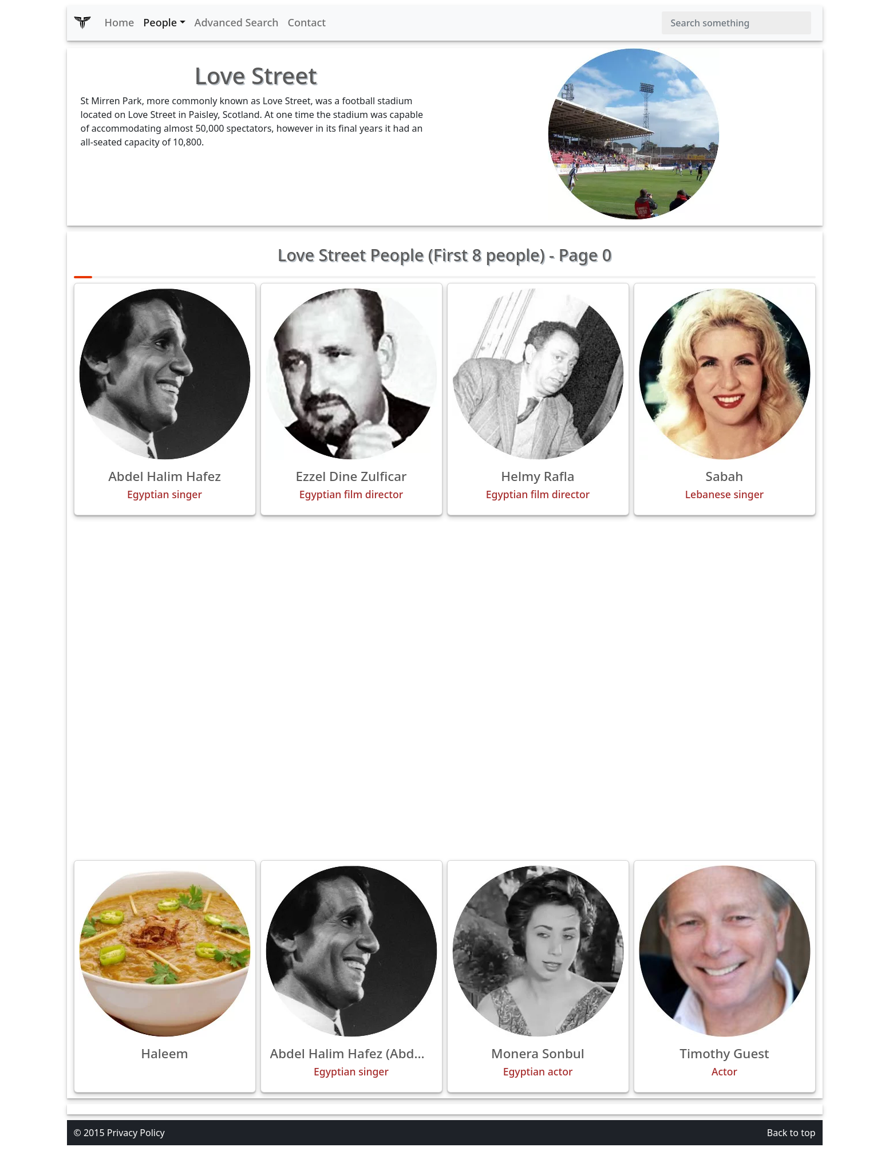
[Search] (736, 22)
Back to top (791, 1132)
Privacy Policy (136, 1132)
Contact (307, 22)
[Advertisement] (444, 605)
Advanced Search (237, 22)
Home (120, 22)
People (160, 22)
